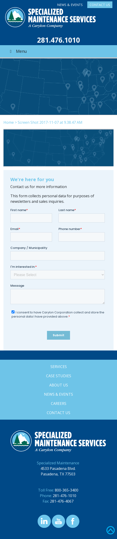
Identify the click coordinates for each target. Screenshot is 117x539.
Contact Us (100, 5)
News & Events (70, 5)
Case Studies (58, 375)
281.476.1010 (58, 40)
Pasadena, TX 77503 (58, 474)
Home (8, 122)
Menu (17, 51)
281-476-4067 (61, 501)
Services (58, 366)
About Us (58, 385)
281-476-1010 (64, 495)
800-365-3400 (66, 490)
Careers (58, 403)
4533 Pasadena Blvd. (58, 468)
